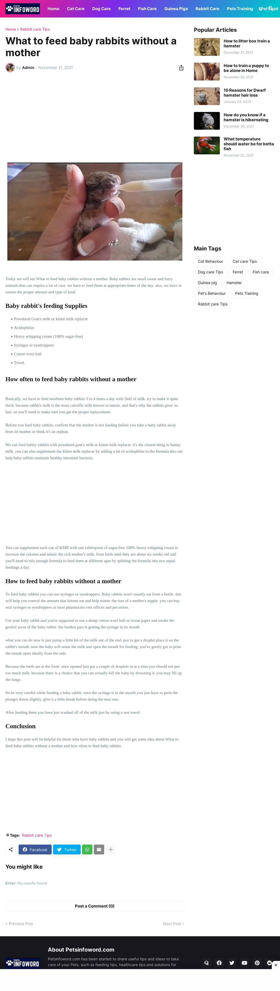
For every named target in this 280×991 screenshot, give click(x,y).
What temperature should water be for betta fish (249, 144)
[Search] (270, 8)
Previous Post (21, 923)
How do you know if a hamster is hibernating (246, 117)
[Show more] (111, 849)
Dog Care (101, 8)
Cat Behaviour (210, 261)
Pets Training (240, 8)
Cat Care (75, 8)
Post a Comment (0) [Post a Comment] (95, 906)
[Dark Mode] (260, 8)
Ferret (124, 8)
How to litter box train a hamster (247, 43)
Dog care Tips (210, 272)
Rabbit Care (207, 8)
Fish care (261, 272)
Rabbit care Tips (35, 29)
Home (53, 8)
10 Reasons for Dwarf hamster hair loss (245, 93)
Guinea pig (207, 282)
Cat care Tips (245, 261)
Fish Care (147, 8)
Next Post (172, 923)
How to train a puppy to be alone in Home (246, 68)
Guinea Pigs (176, 8)
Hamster (234, 282)
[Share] (179, 67)
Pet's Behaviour (212, 293)
